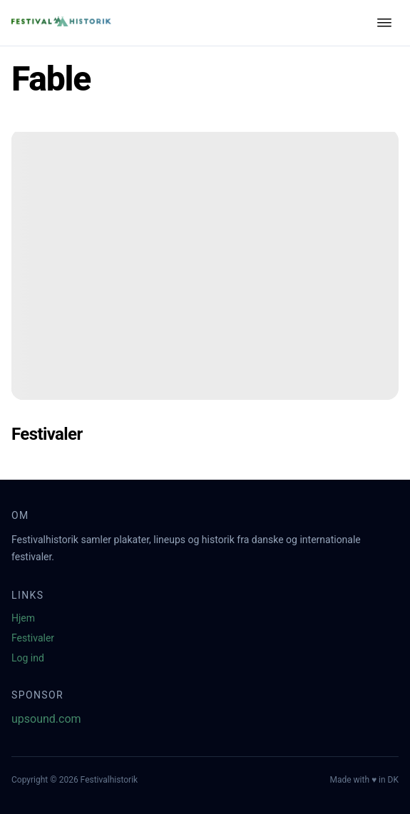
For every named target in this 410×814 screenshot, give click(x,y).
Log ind (27, 658)
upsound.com (46, 719)
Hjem (23, 618)
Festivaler (32, 638)
